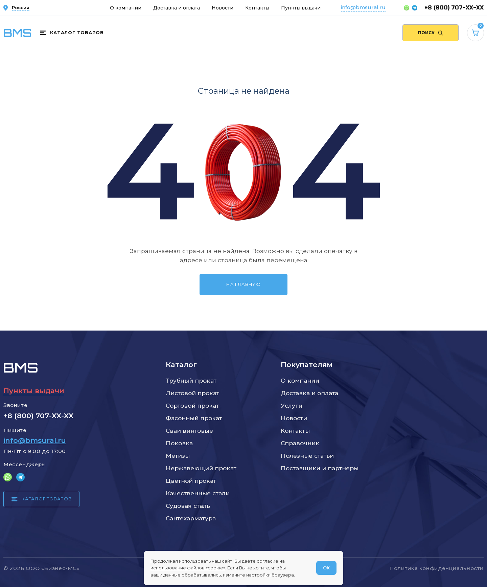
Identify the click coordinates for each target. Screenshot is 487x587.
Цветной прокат (191, 480)
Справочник (300, 443)
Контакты (257, 8)
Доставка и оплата (176, 8)
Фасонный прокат (194, 418)
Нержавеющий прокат (201, 468)
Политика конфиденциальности (436, 568)
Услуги (291, 405)
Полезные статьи (307, 455)
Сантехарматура (191, 518)
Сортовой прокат (192, 405)
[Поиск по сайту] (430, 33)
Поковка (179, 443)
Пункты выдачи (301, 8)
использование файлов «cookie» (187, 567)
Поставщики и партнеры (319, 468)
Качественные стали (198, 493)
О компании (125, 8)
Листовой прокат (192, 393)
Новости (222, 8)
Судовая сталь (188, 505)
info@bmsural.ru (363, 7)
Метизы (178, 455)
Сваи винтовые (189, 430)
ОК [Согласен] (326, 567)
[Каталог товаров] (72, 33)
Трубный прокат (191, 380)
